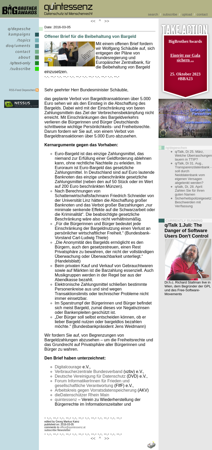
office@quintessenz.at (72, 427)
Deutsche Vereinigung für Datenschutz (90, 376)
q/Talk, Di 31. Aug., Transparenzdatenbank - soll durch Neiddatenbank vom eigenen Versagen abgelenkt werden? (193, 173)
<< (94, 21)
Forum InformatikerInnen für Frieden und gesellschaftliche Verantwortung (92, 383)
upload (187, 14)
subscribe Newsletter (57, 430)
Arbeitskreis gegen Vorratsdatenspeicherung (95, 390)
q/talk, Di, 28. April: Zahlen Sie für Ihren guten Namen (189, 190)
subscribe (170, 14)
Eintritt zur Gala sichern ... (185, 57)
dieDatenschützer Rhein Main (82, 395)
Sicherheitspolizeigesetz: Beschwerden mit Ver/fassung (193, 202)
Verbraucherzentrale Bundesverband (88, 371)
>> (105, 21)
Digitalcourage (68, 367)
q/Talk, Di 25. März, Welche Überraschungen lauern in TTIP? (193, 155)
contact (202, 14)
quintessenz (66, 399)
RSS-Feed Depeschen (22, 90)
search (153, 14)
